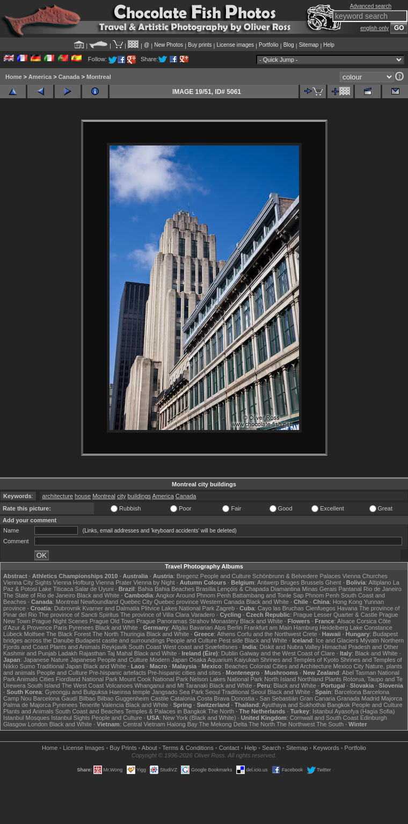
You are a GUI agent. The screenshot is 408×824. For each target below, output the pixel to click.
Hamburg (306, 627)
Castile (160, 698)
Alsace (346, 621)
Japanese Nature (46, 660)
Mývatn (369, 640)
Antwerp (268, 582)
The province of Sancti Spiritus (79, 614)
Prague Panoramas (161, 621)
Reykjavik (114, 647)
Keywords (326, 748)
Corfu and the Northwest (269, 634)
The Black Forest (68, 634)
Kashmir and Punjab (29, 653)
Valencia (112, 705)
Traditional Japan (59, 666)
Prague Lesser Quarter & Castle (335, 614)
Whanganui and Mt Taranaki (171, 685)
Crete (310, 634)
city (121, 496)
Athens (226, 634)
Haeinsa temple (130, 692)
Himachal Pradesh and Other (360, 647)
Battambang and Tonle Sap (268, 595)
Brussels (312, 582)
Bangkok (339, 705)
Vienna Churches (365, 576)
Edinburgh (373, 717)
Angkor (165, 595)
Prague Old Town (112, 621)
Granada (348, 698)
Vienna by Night (153, 582)
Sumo (27, 666)
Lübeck (12, 634)
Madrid (370, 698)
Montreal (98, 77)
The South (330, 724)
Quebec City (136, 602)
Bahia (145, 589)
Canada (69, 77)
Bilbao (87, 698)
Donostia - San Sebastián (264, 698)
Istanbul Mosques (26, 717)
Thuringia (132, 634)
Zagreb (225, 608)
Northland (311, 679)
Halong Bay (182, 724)
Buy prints (200, 45)
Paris (60, 627)
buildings (139, 496)
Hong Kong (347, 602)
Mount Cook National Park (153, 679)
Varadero (203, 614)
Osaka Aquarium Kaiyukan (224, 660)
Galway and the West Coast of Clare (287, 653)
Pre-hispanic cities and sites (184, 672)
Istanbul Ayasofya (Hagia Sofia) (353, 711)
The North (105, 634)
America (40, 77)
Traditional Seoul (244, 692)
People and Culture (225, 576)
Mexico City (348, 666)
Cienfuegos (320, 608)
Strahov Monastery (213, 621)
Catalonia (182, 698)
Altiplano (379, 582)
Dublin (229, 653)
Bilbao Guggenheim (123, 698)
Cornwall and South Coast (324, 717)
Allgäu (179, 627)
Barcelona (347, 692)
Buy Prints (123, 748)
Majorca (391, 698)
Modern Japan (168, 660)
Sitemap (309, 45)
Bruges (290, 582)
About (149, 748)
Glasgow (14, 724)
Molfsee (34, 634)
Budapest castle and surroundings (120, 640)
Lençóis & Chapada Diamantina (259, 589)
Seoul (212, 692)
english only (374, 28)
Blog (288, 45)
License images (235, 45)
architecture (57, 496)
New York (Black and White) (199, 717)
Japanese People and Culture (109, 660)
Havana (347, 608)
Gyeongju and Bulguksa (76, 692)
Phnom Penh (322, 595)
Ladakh (67, 653)
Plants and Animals (75, 647)
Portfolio (269, 45)
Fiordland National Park (87, 679)
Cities (46, 679)
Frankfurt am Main (268, 627)
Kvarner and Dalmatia (110, 608)
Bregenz (188, 576)
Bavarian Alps (207, 627)
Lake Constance (370, 627)
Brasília (206, 589)
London (38, 724)
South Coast (145, 647)
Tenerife (89, 705)
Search (271, 748)
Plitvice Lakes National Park (177, 608)
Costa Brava (213, 698)
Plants (333, 679)
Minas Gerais (319, 589)
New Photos (168, 45)
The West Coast (83, 685)
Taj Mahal (120, 653)
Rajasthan (92, 653)
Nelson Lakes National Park (226, 679)
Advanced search (370, 6)
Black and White (98, 595)
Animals (27, 679)
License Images (83, 748)
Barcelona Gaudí (55, 698)
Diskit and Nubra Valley (289, 647)
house (83, 496)
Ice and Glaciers (337, 640)
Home (13, 77)
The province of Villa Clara (155, 614)
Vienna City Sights (27, 582)
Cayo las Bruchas (281, 608)
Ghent (333, 582)
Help (328, 45)
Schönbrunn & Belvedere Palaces (296, 576)
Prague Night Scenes (60, 621)
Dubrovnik (67, 608)
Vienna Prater (114, 582)
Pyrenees (81, 627)
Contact (229, 748)
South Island (43, 685)
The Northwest (295, 724)
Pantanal (349, 589)
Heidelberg (333, 627)
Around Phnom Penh (203, 595)
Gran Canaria (317, 698)
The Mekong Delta (223, 724)
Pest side (230, 640)
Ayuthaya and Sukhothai (293, 705)
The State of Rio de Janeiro (39, 595)
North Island (280, 679)
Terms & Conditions (187, 748)
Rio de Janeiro (382, 589)
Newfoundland (99, 602)
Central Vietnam (144, 724)
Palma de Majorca (27, 705)
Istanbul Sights (70, 717)
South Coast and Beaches (89, 711)
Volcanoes (119, 685)
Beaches (236, 666)
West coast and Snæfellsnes (200, 647)
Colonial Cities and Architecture (291, 666)
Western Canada (222, 602)
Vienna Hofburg (73, 582)
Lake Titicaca (56, 589)
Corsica (366, 621)
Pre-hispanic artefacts (117, 672)
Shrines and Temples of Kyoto (299, 660)
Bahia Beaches (174, 589)
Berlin (234, 627)
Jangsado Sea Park (177, 692)
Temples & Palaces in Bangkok (165, 711)
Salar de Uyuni (94, 589)
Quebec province (176, 602)
